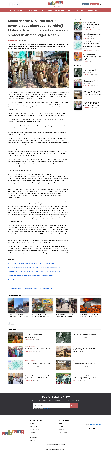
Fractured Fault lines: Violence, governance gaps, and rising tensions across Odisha (65, 316)
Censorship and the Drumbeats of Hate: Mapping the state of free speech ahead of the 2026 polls (90, 316)
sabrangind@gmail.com (96, 424)
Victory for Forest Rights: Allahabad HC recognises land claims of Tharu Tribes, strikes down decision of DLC (91, 25)
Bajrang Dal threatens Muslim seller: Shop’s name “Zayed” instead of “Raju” (30, 276)
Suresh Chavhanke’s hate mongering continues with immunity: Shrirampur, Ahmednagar (34, 271)
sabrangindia (12, 40)
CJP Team (75, 353)
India (75, 97)
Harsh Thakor (86, 74)
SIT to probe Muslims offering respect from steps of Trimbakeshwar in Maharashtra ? (34, 267)
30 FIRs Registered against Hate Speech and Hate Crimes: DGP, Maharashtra (31, 263)
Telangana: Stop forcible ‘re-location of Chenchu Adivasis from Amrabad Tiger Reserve (91, 103)
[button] (100, 4)
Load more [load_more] (54, 387)
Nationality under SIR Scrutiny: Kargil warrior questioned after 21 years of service (91, 34)
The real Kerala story (14, 280)
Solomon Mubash (87, 98)
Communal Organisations (38, 312)
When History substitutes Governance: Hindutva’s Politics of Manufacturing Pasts (41, 316)
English (54, 6)
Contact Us (94, 4)
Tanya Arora (60, 320)
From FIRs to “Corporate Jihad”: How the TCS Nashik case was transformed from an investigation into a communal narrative (91, 45)
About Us (85, 4)
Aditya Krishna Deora (38, 320)
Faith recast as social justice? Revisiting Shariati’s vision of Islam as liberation (91, 70)
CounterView (11, 320)
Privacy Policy (47, 408)
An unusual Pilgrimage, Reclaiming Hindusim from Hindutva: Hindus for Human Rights (33, 284)
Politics (85, 61)
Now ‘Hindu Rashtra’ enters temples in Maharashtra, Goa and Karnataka (30, 288)
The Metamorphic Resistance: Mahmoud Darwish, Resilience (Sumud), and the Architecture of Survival (92, 93)
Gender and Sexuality (88, 50)
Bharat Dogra (86, 85)
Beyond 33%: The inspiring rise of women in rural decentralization (91, 81)
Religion (76, 75)
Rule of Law (75, 346)
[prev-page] (9, 323)
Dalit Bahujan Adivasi (88, 29)
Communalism (12, 15)
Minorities (85, 38)
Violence (20, 15)
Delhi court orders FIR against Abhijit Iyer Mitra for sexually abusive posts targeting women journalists (37, 336)
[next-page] (12, 323)
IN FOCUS (77, 66)
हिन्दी (59, 6)
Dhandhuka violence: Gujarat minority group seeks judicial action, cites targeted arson (18, 316)
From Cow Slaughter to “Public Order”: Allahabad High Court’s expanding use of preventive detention (85, 350)
